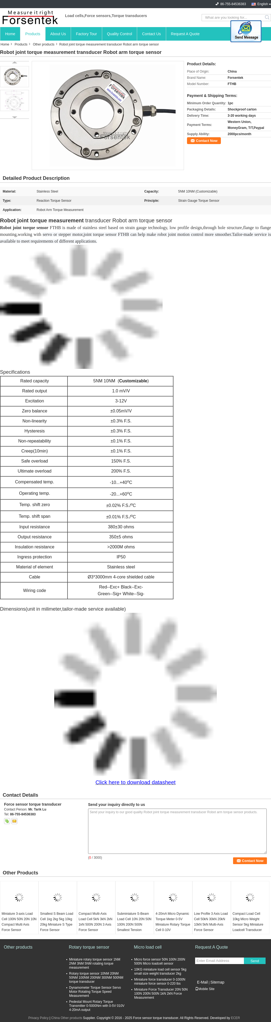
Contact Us (151, 34)
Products (32, 34)
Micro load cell (148, 947)
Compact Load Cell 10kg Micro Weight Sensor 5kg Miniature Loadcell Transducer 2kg (248, 924)
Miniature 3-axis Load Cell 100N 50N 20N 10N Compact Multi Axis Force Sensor (19, 922)
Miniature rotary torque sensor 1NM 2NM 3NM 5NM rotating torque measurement (94, 963)
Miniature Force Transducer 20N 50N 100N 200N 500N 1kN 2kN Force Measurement (161, 994)
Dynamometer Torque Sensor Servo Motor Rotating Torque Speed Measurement (95, 992)
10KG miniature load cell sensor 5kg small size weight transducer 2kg (160, 971)
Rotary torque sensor (89, 947)
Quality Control (119, 34)
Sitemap (217, 982)
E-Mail (202, 982)
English (262, 4)
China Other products (66, 1018)
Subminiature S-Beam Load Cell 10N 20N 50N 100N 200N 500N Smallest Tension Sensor (134, 924)
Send (254, 961)
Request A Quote (185, 34)
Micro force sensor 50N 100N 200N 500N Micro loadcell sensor (159, 961)
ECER (235, 1018)
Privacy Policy (38, 1018)
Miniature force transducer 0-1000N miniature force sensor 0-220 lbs (159, 981)
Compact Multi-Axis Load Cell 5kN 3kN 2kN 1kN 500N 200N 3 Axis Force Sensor (95, 922)
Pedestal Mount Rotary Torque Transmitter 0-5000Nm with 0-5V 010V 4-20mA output (96, 1006)
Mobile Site (204, 989)
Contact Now (206, 141)
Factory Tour (86, 34)
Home (10, 34)
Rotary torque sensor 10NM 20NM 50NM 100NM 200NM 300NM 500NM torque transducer (96, 978)
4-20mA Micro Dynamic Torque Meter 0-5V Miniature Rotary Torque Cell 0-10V (173, 922)
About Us (58, 34)
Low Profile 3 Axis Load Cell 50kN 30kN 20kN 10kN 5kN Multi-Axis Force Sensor (211, 922)
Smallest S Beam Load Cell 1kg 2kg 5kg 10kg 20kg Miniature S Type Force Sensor (56, 922)
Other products (43, 44)
